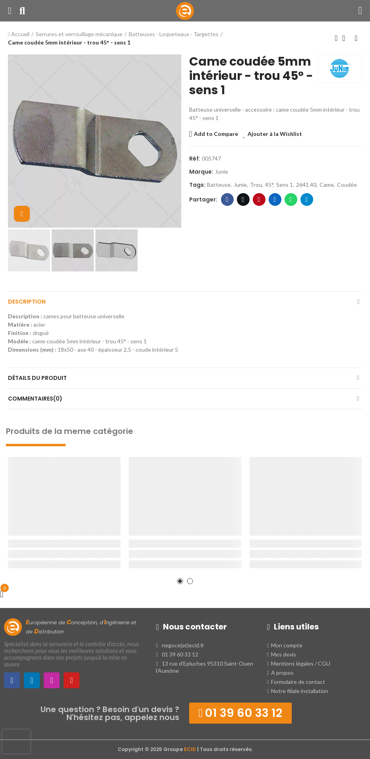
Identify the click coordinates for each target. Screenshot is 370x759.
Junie (221, 171)
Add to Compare (216, 133)
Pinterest (259, 199)
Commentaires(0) (35, 399)
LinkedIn (274, 199)
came (327, 184)
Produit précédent (336, 38)
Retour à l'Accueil (346, 38)
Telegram (306, 199)
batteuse (219, 184)
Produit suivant (356, 38)
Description (27, 302)
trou (256, 184)
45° (269, 184)
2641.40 (306, 184)
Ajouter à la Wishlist (275, 133)
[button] (16, 141)
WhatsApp (290, 199)
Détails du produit (37, 378)
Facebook (227, 199)
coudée (347, 184)
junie (240, 184)
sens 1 (284, 184)
